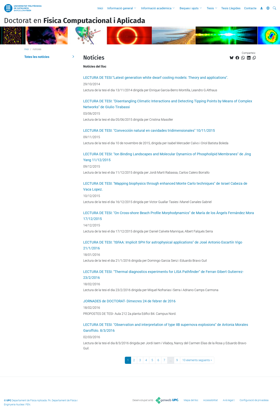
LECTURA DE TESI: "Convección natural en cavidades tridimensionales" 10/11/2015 (149, 131)
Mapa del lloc (191, 400)
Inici (100, 8)
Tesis (210, 8)
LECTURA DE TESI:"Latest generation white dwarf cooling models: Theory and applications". (155, 78)
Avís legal (228, 400)
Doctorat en (74, 20)
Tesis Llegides (231, 8)
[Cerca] (274, 8)
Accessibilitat (210, 400)
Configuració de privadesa (254, 400)
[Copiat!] (254, 58)
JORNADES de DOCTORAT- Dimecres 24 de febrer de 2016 (129, 301)
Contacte (250, 8)
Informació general (120, 8)
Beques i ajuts (189, 8)
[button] (135, 8)
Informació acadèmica (156, 8)
